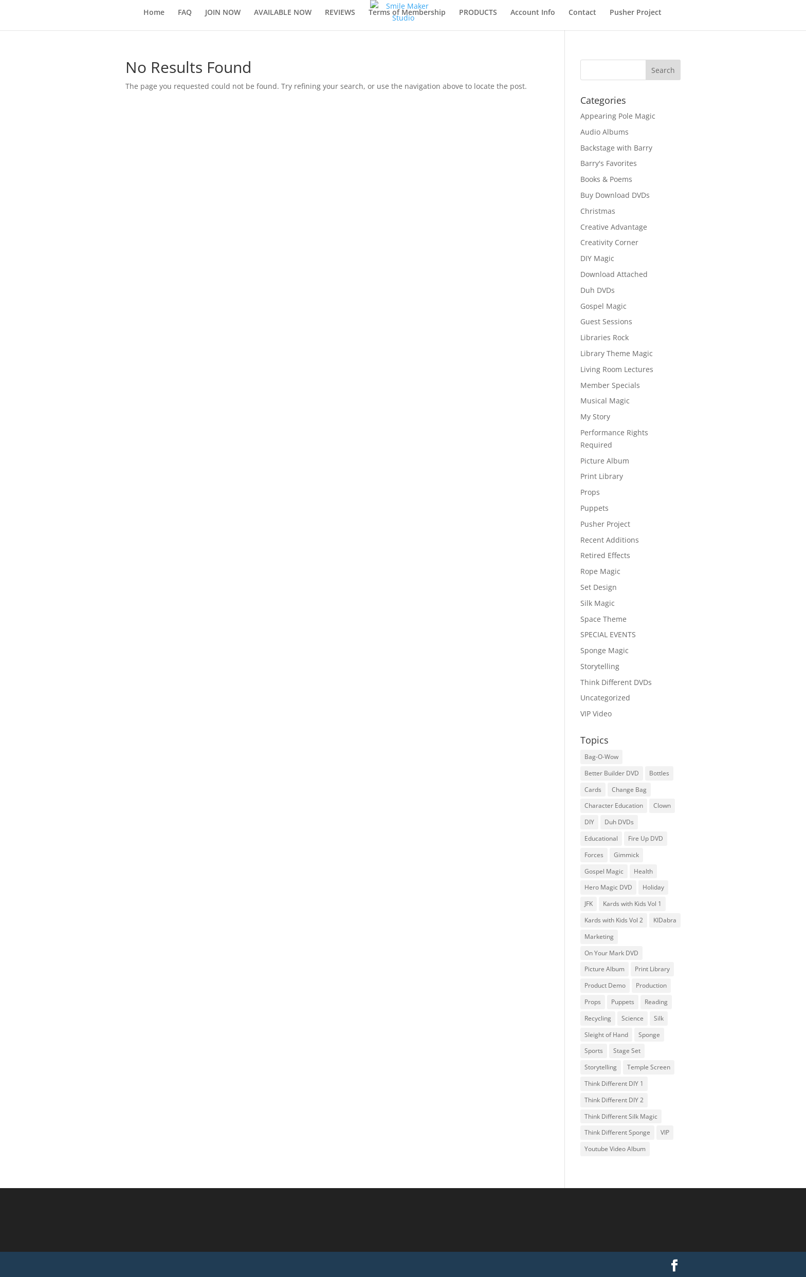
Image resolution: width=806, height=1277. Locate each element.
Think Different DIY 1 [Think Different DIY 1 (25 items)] (614, 1083)
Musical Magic (605, 400)
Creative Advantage (613, 227)
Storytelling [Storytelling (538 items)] (600, 1067)
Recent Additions (609, 540)
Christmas (597, 211)
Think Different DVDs (616, 682)
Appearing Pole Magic (617, 116)
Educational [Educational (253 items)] (601, 838)
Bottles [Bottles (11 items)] (659, 773)
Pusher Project (636, 13)
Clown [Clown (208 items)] (662, 805)
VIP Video (596, 713)
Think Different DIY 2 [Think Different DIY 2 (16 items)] (614, 1100)
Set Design (598, 587)
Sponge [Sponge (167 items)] (649, 1034)
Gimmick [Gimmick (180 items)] (626, 854)
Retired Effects (605, 555)
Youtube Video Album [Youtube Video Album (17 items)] (615, 1148)
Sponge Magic (604, 650)
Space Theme (603, 619)
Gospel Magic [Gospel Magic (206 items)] (604, 871)
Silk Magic (597, 603)
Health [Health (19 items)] (643, 871)
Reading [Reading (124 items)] (656, 1001)
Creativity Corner (609, 242)
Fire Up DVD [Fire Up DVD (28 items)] (645, 838)
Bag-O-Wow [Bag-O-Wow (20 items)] (601, 756)
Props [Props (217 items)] (592, 1001)
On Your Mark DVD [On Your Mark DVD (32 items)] (611, 953)
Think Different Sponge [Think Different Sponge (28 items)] (617, 1132)
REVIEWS (340, 13)
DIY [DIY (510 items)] (589, 822)
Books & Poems (606, 179)
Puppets (594, 508)
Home (153, 13)
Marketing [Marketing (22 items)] (599, 936)
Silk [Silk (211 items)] (659, 1018)
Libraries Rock (604, 337)
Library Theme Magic (616, 353)
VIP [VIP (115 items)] (665, 1132)
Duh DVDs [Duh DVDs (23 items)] (619, 822)
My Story (595, 416)
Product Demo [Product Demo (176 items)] (605, 985)
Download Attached (614, 274)
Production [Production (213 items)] (651, 985)
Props (590, 492)
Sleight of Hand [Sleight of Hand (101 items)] (606, 1034)
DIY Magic (597, 258)
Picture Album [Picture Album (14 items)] (604, 969)
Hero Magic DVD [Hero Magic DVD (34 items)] (608, 887)
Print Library (601, 476)
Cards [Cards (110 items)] (592, 789)
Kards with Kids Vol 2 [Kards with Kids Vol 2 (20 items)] (613, 920)
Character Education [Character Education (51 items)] (613, 805)
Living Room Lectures (616, 369)
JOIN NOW (223, 13)
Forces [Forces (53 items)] (593, 854)
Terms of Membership (407, 13)
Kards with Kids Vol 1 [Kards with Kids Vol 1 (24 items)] (632, 903)
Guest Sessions (606, 321)
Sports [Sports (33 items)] (593, 1050)
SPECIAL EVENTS (608, 634)
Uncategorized (605, 697)
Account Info (532, 13)
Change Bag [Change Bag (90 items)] (629, 789)
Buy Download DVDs (615, 195)
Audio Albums (604, 132)
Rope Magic (600, 571)
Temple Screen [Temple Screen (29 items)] (648, 1067)
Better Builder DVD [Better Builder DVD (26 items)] (611, 773)
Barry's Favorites (608, 163)
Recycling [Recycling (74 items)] (597, 1018)
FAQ (185, 13)
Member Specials (610, 385)
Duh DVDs (597, 290)
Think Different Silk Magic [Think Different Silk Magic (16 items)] (620, 1116)
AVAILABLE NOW (283, 13)
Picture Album (604, 461)
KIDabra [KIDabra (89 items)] (664, 920)
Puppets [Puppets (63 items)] (622, 1001)
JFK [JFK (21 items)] (588, 903)
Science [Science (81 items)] (632, 1018)
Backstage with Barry (616, 148)
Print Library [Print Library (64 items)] (652, 969)
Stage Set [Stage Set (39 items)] (626, 1050)
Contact (582, 13)
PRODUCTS (478, 13)
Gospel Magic (603, 306)
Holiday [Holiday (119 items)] (653, 887)
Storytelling (599, 666)
